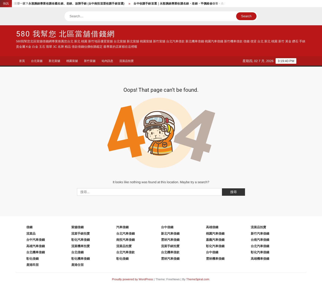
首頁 (22, 61)
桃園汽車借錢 (215, 233)
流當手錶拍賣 (80, 233)
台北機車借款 (170, 252)
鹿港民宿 (32, 264)
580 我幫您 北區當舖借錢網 (65, 34)
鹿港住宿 (77, 264)
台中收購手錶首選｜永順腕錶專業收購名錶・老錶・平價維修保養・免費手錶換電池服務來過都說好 (200, 3)
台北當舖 (37, 61)
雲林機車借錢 (215, 258)
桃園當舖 (72, 61)
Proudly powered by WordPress (132, 279)
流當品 (31, 233)
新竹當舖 (89, 61)
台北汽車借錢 (125, 233)
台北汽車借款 (125, 252)
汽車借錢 (122, 227)
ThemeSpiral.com (197, 279)
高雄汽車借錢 (35, 246)
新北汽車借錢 (170, 233)
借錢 (29, 227)
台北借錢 (77, 252)
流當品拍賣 (126, 61)
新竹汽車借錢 (260, 233)
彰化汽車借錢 (80, 239)
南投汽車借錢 (125, 239)
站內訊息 (107, 61)
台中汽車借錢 (35, 239)
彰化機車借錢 (80, 258)
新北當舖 (54, 61)
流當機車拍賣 (80, 246)
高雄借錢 (212, 227)
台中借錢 (167, 227)
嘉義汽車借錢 (215, 239)
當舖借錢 (77, 227)
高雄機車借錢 (260, 258)
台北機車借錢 (35, 252)
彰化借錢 (32, 258)
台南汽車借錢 (260, 239)
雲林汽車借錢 (170, 239)
